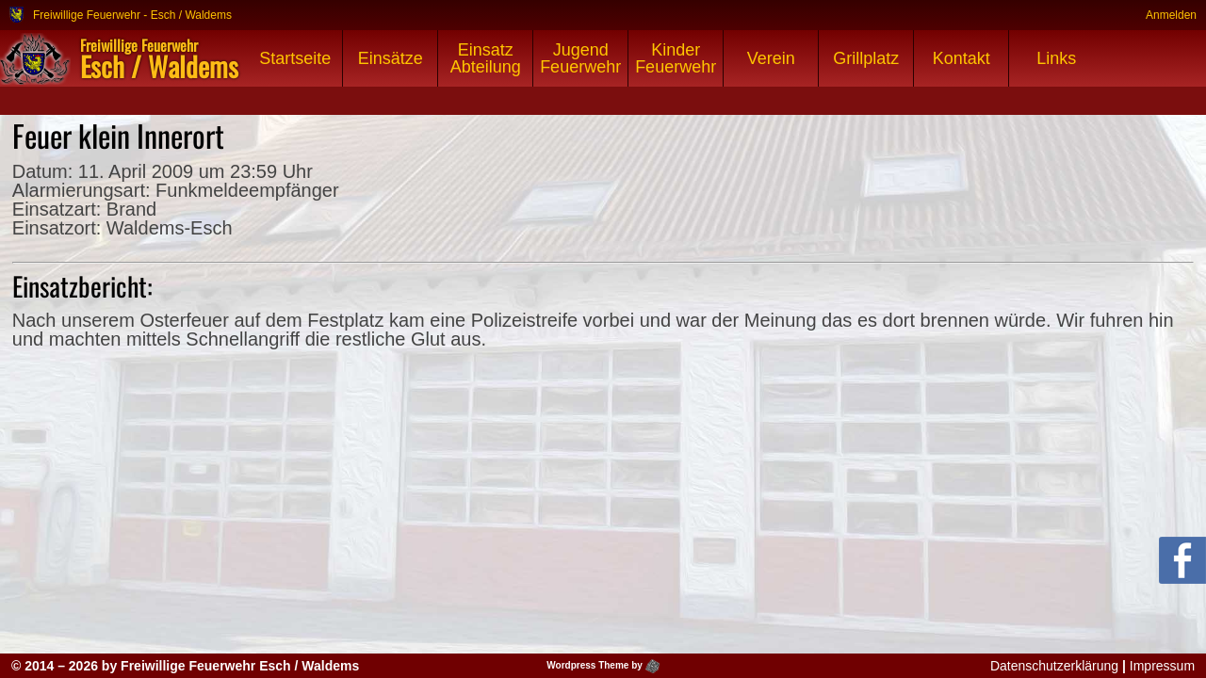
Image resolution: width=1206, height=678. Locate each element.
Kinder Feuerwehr (675, 58)
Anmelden (1171, 14)
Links (1056, 58)
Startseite (295, 58)
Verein (771, 58)
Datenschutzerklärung (1054, 665)
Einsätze (390, 58)
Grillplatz (866, 58)
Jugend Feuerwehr (580, 58)
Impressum (1162, 665)
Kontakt (961, 58)
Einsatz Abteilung (485, 58)
